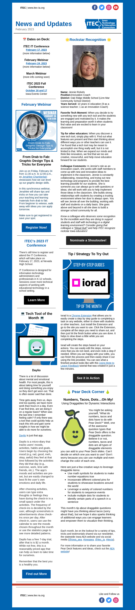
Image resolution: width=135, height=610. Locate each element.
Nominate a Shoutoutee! (88, 240)
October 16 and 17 (36, 90)
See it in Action (88, 378)
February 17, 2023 (36, 49)
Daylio (22, 435)
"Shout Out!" (81, 228)
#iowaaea (88, 539)
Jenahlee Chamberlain (34, 176)
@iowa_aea (75, 539)
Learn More (36, 300)
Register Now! (36, 227)
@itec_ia (100, 539)
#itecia (109, 539)
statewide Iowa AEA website (80, 536)
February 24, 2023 (36, 63)
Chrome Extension (81, 315)
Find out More (36, 574)
